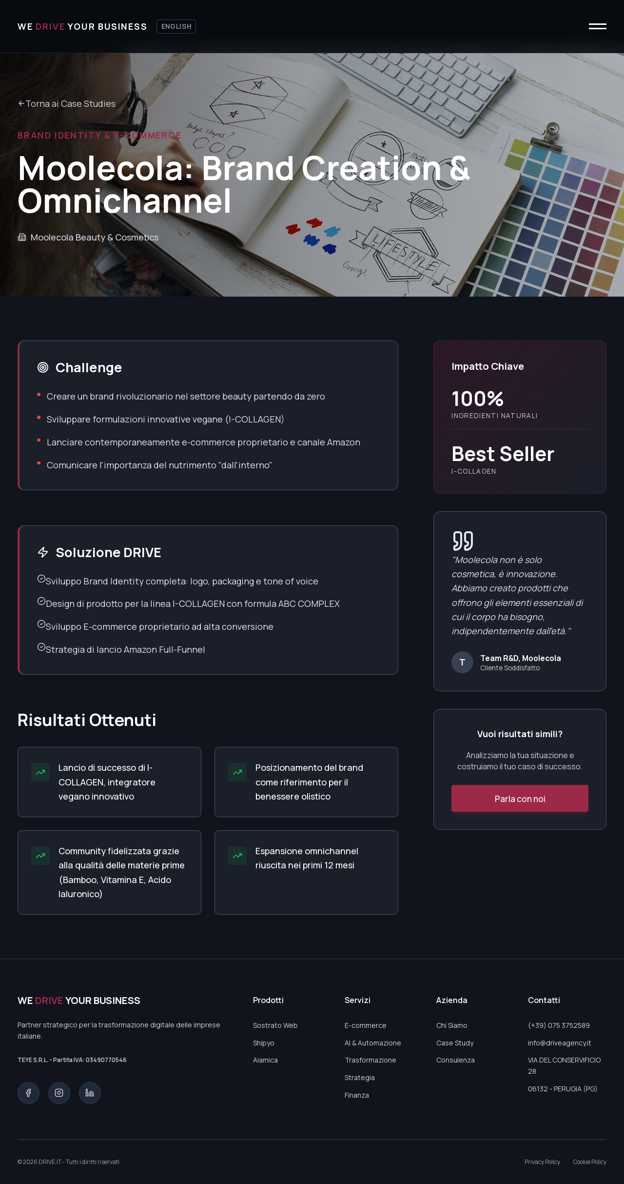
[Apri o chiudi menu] (600, 27)
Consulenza (455, 1059)
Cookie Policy (589, 1162)
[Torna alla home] (83, 26)
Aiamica (265, 1059)
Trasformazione (370, 1059)
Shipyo (263, 1042)
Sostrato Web (275, 1025)
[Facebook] (28, 1093)
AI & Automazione (373, 1042)
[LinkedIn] (90, 1093)
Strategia (360, 1077)
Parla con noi (520, 798)
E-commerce (366, 1025)
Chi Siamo (452, 1025)
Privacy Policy (542, 1162)
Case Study (454, 1042)
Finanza (357, 1095)
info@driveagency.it (559, 1042)
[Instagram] (59, 1093)
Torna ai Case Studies (67, 103)
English (176, 26)
